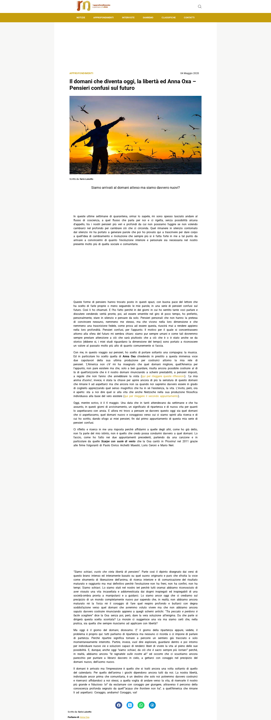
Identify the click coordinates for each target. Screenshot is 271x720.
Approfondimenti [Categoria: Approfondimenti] (81, 73)
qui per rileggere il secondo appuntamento (151, 396)
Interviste (128, 17)
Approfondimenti (103, 17)
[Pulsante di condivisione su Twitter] (130, 705)
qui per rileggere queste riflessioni (163, 376)
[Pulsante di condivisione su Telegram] (152, 705)
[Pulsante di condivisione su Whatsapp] (141, 705)
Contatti (189, 17)
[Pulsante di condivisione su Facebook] (118, 705)
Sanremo (148, 17)
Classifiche (169, 17)
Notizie (81, 17)
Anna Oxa (84, 717)
